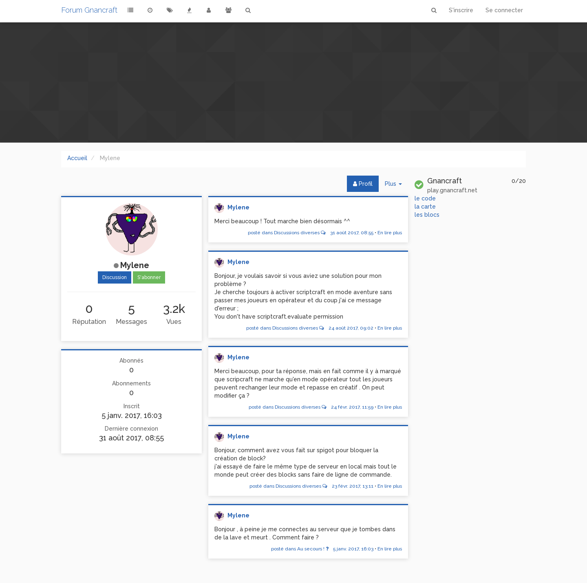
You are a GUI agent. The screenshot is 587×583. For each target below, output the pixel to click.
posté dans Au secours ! (322, 549)
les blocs (427, 214)
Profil (363, 183)
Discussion (114, 277)
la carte (425, 206)
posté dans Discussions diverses (310, 232)
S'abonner (149, 277)
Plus (396, 185)
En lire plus (389, 232)
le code (425, 198)
